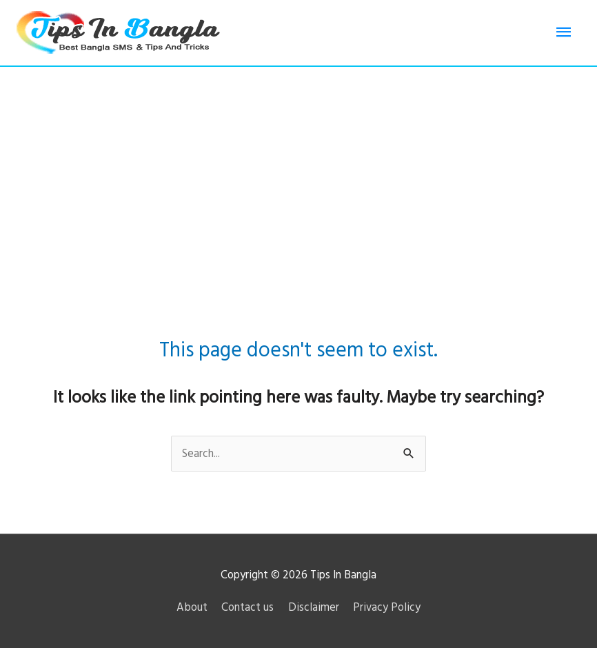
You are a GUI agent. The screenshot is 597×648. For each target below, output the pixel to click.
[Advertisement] (298, 170)
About (192, 607)
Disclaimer (313, 607)
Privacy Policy (387, 607)
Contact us (247, 607)
